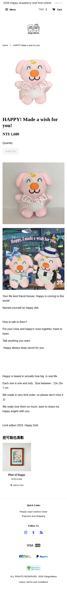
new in (58, 3)
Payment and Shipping (33, 516)
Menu (10, 9)
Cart (57, 9)
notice (22, 582)
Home (5, 45)
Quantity (8, 143)
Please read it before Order (33, 511)
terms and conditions (37, 582)
